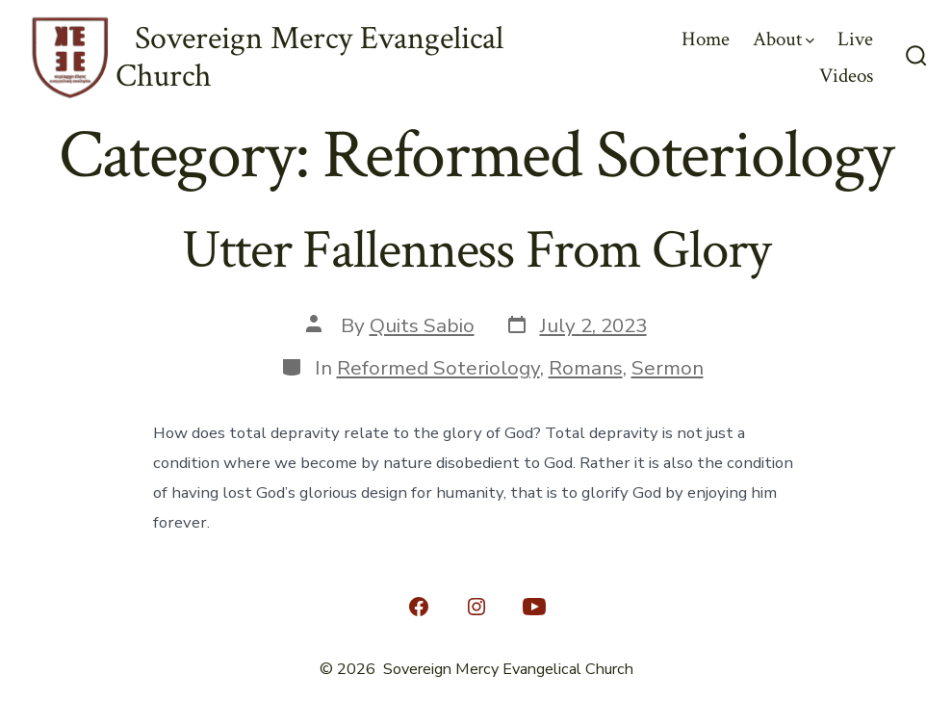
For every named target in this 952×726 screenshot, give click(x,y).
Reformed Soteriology (438, 367)
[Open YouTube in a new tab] (534, 607)
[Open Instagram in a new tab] (476, 607)
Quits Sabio (422, 325)
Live (855, 39)
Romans (586, 367)
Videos (846, 76)
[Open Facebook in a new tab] (419, 607)
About (783, 39)
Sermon (667, 367)
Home (706, 39)
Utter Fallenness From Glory (475, 250)
